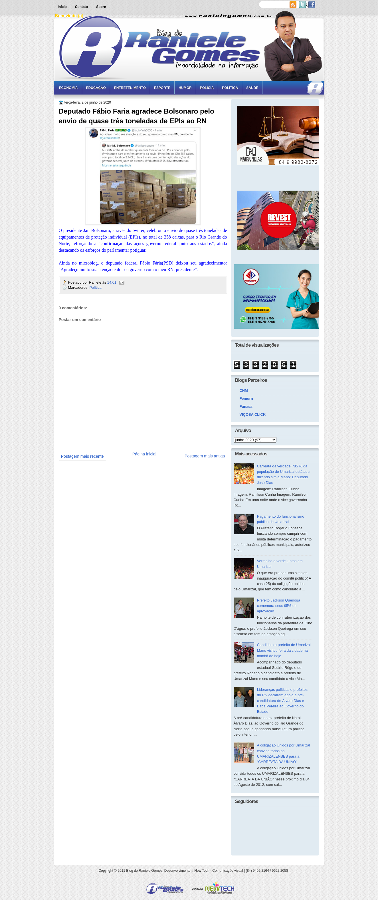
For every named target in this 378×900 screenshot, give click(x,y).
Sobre (101, 7)
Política (230, 88)
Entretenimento (130, 88)
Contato (81, 7)
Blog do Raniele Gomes (144, 871)
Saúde (252, 88)
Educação (96, 88)
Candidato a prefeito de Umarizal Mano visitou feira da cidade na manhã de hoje (284, 650)
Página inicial (144, 454)
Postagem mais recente (82, 456)
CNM (244, 390)
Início (62, 7)
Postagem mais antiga (205, 456)
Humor (185, 88)
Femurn (246, 398)
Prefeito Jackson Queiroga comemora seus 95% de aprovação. (278, 606)
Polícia (207, 88)
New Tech (201, 871)
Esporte (162, 88)
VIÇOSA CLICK (253, 414)
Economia (68, 88)
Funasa (246, 406)
